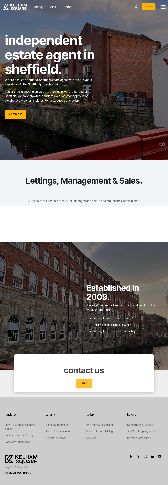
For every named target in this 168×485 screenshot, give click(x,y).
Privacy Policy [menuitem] (24, 467)
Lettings (39, 7)
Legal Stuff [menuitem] (10, 467)
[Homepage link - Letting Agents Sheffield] (21, 462)
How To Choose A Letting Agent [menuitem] (20, 426)
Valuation (148, 7)
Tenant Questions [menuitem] (56, 438)
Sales (53, 7)
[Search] (136, 6)
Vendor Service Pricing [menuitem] (99, 431)
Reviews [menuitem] (91, 438)
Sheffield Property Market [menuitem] (142, 431)
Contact (67, 7)
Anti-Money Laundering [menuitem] (100, 424)
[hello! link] (84, 400)
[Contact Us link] (15, 114)
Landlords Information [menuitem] (17, 441)
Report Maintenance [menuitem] (58, 431)
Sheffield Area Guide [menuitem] (139, 438)
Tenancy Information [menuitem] (58, 424)
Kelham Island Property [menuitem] (140, 424)
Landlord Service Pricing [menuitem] (19, 435)
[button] (163, 6)
